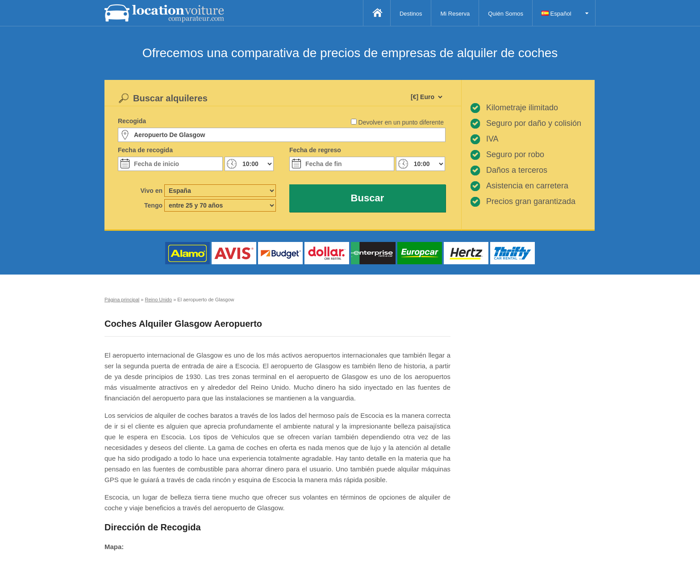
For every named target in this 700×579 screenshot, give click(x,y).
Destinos (411, 13)
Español (556, 13)
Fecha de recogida (145, 150)
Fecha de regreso (315, 150)
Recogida (132, 121)
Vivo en (151, 190)
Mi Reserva (455, 13)
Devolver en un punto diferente (401, 122)
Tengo (153, 205)
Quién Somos (505, 13)
